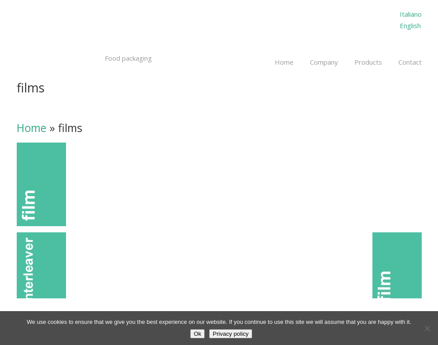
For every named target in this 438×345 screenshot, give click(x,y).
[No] (427, 328)
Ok (197, 333)
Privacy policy (230, 333)
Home (31, 127)
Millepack (75, 30)
